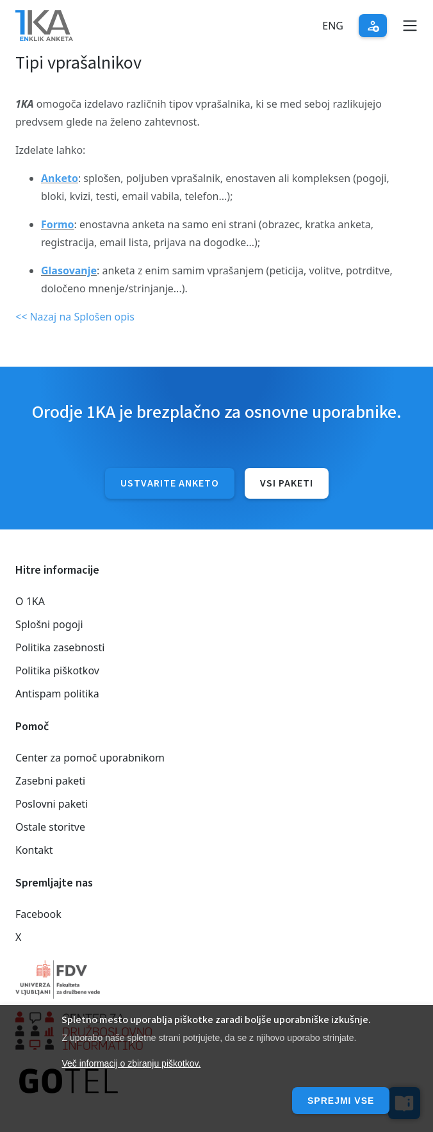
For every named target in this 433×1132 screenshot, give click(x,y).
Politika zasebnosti (59, 647)
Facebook (38, 914)
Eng (332, 26)
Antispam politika (57, 694)
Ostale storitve (50, 827)
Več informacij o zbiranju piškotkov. (130, 1063)
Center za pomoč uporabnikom (90, 758)
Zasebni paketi (50, 781)
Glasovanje (69, 270)
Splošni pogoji (49, 624)
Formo (57, 224)
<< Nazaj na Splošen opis (75, 317)
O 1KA (30, 601)
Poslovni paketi (51, 804)
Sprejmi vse (340, 1100)
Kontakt (34, 850)
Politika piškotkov (57, 670)
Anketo (59, 178)
